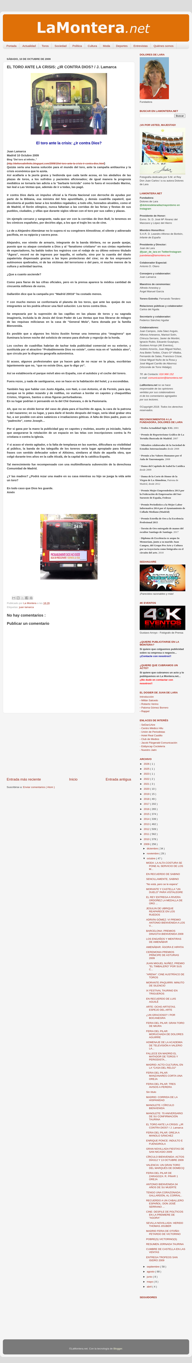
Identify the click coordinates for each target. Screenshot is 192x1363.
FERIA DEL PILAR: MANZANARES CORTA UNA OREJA (164, 1075)
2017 (147, 803)
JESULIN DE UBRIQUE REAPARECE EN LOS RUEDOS (160, 911)
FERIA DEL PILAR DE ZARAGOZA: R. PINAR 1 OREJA (162, 1176)
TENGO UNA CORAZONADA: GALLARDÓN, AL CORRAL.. (164, 1194)
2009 (147, 844)
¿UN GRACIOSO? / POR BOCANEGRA (160, 1016)
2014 (147, 819)
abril (149, 1286)
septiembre (153, 1266)
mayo (150, 1281)
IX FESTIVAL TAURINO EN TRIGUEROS (162, 992)
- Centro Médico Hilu (151, 728)
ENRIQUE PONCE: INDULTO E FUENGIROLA (164, 1142)
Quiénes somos (163, 45)
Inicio (73, 779)
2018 (147, 799)
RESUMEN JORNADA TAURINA (165, 1244)
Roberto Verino (149, 704)
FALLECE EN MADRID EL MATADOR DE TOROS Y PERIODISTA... (162, 1056)
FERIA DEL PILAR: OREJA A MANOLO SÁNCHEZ (162, 1134)
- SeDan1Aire (147, 724)
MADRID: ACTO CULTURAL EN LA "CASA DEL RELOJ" (164, 1066)
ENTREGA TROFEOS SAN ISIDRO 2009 (162, 1259)
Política (77, 45)
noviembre (153, 853)
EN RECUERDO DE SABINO (163, 874)
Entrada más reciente (24, 779)
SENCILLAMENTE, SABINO (162, 879)
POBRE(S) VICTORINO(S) (161, 1239)
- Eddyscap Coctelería (152, 746)
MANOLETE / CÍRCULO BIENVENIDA (160, 1107)
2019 (147, 794)
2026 (147, 763)
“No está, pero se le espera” (162, 884)
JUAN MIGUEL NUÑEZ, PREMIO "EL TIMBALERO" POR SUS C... (165, 966)
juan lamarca (26, 607)
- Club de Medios (149, 739)
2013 (147, 824)
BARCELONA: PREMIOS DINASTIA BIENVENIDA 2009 (164, 932)
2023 (147, 773)
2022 (147, 778)
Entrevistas (141, 45)
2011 (147, 834)
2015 (147, 814)
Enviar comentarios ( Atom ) (39, 787)
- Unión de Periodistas (152, 731)
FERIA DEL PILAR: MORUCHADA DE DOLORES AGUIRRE (164, 1034)
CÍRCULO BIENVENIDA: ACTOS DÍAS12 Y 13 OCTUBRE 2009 (165, 1158)
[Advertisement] (69, 745)
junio (150, 1276)
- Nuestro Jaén (148, 750)
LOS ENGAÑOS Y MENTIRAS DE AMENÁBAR (163, 940)
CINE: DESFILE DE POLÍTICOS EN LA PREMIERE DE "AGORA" (164, 1214)
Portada (11, 45)
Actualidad (29, 45)
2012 (147, 829)
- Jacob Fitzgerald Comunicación (158, 742)
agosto (151, 1271)
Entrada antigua (118, 779)
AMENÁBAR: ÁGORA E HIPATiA (165, 947)
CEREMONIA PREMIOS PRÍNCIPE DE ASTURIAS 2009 (162, 955)
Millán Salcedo (149, 700)
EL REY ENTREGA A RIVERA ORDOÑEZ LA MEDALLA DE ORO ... (164, 900)
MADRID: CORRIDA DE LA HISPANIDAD (161, 1099)
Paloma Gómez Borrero (154, 707)
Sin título (151, 1092)
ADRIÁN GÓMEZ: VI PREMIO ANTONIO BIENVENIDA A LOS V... (165, 922)
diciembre (153, 848)
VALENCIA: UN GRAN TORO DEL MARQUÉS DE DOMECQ (165, 1166)
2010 (147, 839)
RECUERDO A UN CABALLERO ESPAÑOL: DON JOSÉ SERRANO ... (165, 1203)
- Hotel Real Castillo (151, 735)
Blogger (117, 1348)
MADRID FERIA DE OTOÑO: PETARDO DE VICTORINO (163, 1232)
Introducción (147, 696)
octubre (151, 858)
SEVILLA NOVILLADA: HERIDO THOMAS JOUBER (164, 1224)
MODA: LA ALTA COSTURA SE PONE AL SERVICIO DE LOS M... (164, 865)
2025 (147, 768)
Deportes (122, 45)
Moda (106, 45)
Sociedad (61, 45)
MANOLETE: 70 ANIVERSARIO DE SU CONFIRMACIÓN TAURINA (164, 1116)
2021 (147, 783)
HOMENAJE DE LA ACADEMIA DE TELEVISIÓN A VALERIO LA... (164, 1045)
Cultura (92, 45)
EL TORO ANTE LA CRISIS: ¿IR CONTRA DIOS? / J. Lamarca (164, 1126)
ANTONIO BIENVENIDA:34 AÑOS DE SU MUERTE (162, 1186)
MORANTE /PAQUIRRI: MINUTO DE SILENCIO (165, 984)
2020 (147, 788)
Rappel (144, 711)
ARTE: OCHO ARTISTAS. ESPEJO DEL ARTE (161, 1008)
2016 (147, 809)
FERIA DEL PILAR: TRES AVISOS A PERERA (161, 1085)
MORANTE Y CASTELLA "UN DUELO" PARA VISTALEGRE (164, 891)
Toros (45, 45)
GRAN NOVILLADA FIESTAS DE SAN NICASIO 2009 (165, 1150)
